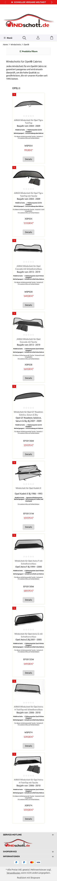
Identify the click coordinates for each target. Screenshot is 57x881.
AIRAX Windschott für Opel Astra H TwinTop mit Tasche (28, 782)
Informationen (12, 856)
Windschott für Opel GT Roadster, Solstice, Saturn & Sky (28, 414)
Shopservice (10, 851)
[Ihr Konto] (38, 38)
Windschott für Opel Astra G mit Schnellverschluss (28, 636)
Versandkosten (13, 873)
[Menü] (8, 38)
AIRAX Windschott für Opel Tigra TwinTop (28, 121)
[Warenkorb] (51, 38)
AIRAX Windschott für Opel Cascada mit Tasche (28, 341)
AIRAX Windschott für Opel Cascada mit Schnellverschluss (28, 268)
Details (28, 159)
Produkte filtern (28, 51)
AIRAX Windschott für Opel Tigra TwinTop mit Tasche (28, 194)
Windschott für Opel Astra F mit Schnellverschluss (28, 563)
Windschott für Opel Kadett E (29, 489)
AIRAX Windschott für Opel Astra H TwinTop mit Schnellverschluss (28, 709)
